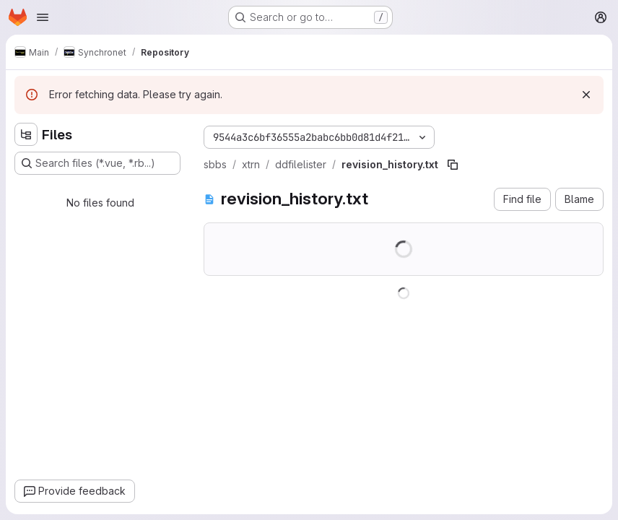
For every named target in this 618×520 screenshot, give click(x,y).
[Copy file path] (452, 164)
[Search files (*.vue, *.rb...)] (97, 163)
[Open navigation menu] (42, 17)
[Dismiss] (586, 94)
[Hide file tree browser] (26, 134)
